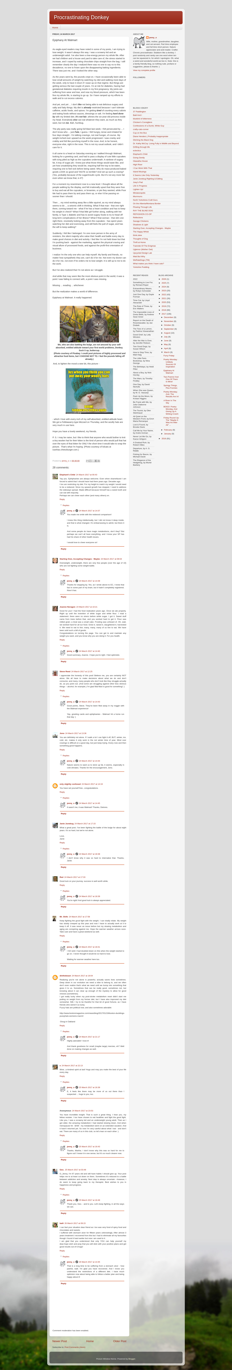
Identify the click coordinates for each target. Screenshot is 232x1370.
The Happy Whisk (141, 232)
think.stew (137, 235)
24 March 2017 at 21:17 (89, 1037)
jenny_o (71, 511)
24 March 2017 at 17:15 (85, 824)
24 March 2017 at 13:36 (75, 733)
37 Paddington (139, 112)
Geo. (62, 1170)
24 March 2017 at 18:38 (89, 854)
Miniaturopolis (139, 193)
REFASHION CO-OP (142, 214)
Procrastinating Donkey (81, 17)
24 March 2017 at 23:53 (82, 1111)
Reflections (138, 217)
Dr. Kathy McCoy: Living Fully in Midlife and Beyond (156, 143)
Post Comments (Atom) (75, 1347)
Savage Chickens (141, 221)
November (169, 321)
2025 (164, 283)
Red (61, 877)
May (166, 344)
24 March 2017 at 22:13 (72, 1065)
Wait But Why (139, 256)
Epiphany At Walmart (168, 371)
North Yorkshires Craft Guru (145, 200)
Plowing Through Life (142, 207)
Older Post (119, 1341)
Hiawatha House (140, 161)
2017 (164, 314)
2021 (164, 298)
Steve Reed (65, 671)
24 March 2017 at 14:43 (89, 702)
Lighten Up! (138, 189)
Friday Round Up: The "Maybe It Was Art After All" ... (171, 421)
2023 (164, 290)
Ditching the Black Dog (143, 140)
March (167, 352)
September (169, 329)
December (169, 317)
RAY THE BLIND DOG (143, 210)
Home (55, 27)
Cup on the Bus (140, 133)
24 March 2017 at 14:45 (89, 803)
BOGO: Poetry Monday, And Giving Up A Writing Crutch (170, 410)
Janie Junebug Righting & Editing (147, 179)
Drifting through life (141, 147)
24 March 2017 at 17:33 (75, 877)
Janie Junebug (67, 824)
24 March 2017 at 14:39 (89, 581)
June (166, 340)
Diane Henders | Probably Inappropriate (150, 136)
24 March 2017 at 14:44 (89, 761)
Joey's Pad (138, 182)
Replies (66, 505)
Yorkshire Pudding (141, 267)
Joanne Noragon (67, 607)
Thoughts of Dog (140, 239)
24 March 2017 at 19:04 (82, 976)
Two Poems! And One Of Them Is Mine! (170, 379)
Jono (62, 733)
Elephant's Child (67, 475)
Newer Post (59, 1341)
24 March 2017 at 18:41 (89, 947)
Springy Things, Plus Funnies (170, 386)
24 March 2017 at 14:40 (89, 651)
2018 (164, 310)
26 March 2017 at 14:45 (89, 1262)
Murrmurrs (137, 196)
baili (62, 1223)
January (168, 434)
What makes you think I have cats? (148, 263)
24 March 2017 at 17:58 (79, 917)
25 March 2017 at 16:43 (89, 1146)
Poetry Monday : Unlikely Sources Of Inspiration (170, 363)
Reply (62, 499)
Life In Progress (140, 186)
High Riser (137, 164)
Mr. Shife (64, 917)
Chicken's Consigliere (142, 122)
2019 (164, 306)
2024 (164, 287)
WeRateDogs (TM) (141, 260)
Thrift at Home (139, 242)
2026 (164, 279)
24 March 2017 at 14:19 (92, 784)
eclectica (137, 150)
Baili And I (137, 115)
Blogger (131, 1359)
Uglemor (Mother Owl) (143, 249)
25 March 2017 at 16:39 (89, 1087)
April (166, 348)
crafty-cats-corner (141, 129)
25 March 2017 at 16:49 (89, 1200)
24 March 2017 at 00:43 (86, 475)
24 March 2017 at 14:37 (89, 511)
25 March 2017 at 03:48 (75, 1170)
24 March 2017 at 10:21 (87, 607)
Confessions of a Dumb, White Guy (148, 126)
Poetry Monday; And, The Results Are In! (171, 394)
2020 (164, 302)
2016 (164, 438)
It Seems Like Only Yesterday (146, 175)
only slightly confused (70, 784)
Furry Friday (168, 356)
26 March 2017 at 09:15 (75, 1223)
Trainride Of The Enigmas (144, 246)
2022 (164, 294)
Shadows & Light (140, 225)
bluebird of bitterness (142, 119)
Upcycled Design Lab (142, 253)
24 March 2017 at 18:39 (89, 896)
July (166, 337)
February (168, 430)
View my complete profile (144, 70)
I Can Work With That (142, 168)
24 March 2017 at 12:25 (81, 671)
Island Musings (139, 172)
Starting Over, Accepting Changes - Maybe (80, 559)
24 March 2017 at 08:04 (111, 559)
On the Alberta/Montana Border (147, 203)
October (168, 325)
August (167, 333)
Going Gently (139, 158)
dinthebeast (65, 976)
